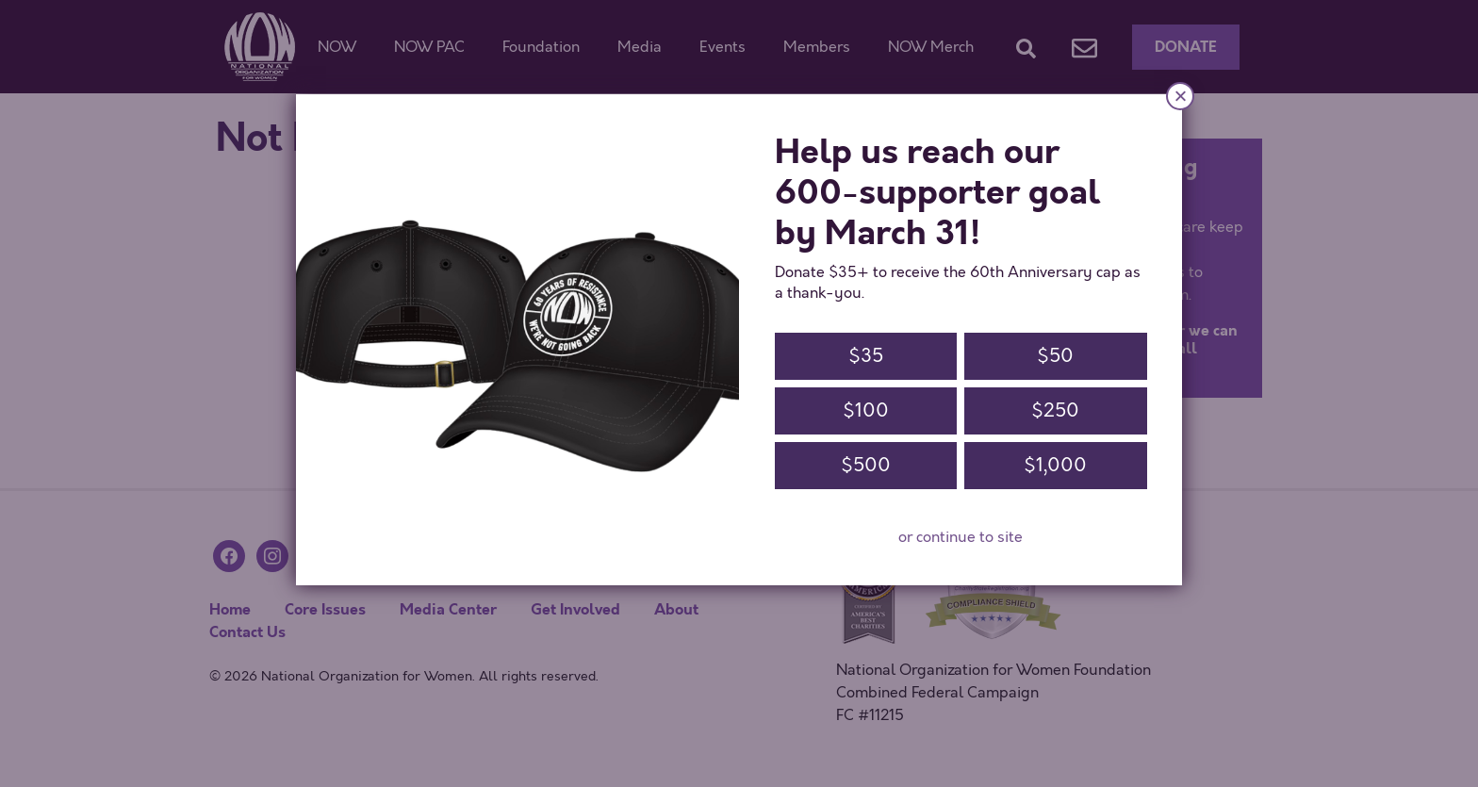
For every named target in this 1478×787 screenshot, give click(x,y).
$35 (865, 356)
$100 (866, 410)
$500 (866, 465)
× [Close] (1180, 95)
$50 (1055, 356)
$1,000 (1055, 465)
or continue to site (960, 537)
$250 (1055, 410)
